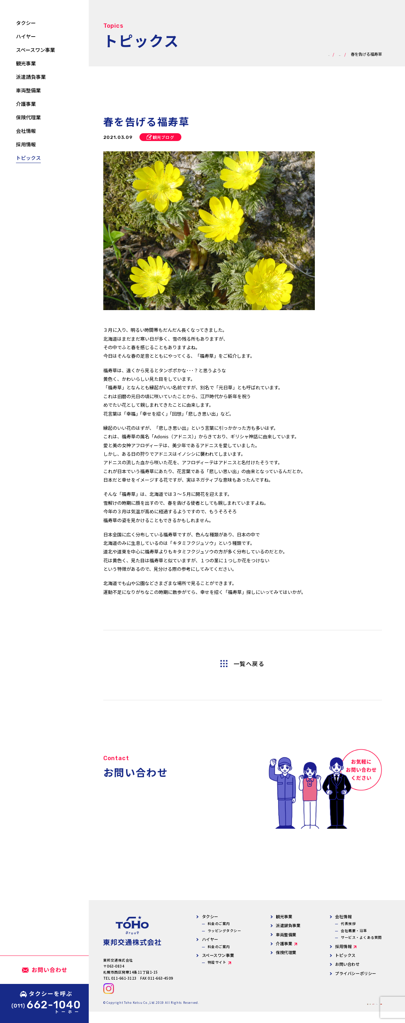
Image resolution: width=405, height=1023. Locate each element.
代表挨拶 (348, 923)
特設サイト (217, 962)
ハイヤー (210, 939)
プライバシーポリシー (355, 973)
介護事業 (284, 943)
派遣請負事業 (288, 925)
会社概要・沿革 (354, 930)
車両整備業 (286, 934)
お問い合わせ (347, 964)
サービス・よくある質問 (361, 937)
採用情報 (343, 946)
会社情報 (343, 916)
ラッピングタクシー (224, 930)
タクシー (210, 916)
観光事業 (284, 916)
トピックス (345, 955)
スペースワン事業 (218, 955)
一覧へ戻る (249, 663)
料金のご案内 (219, 923)
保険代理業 (286, 952)
